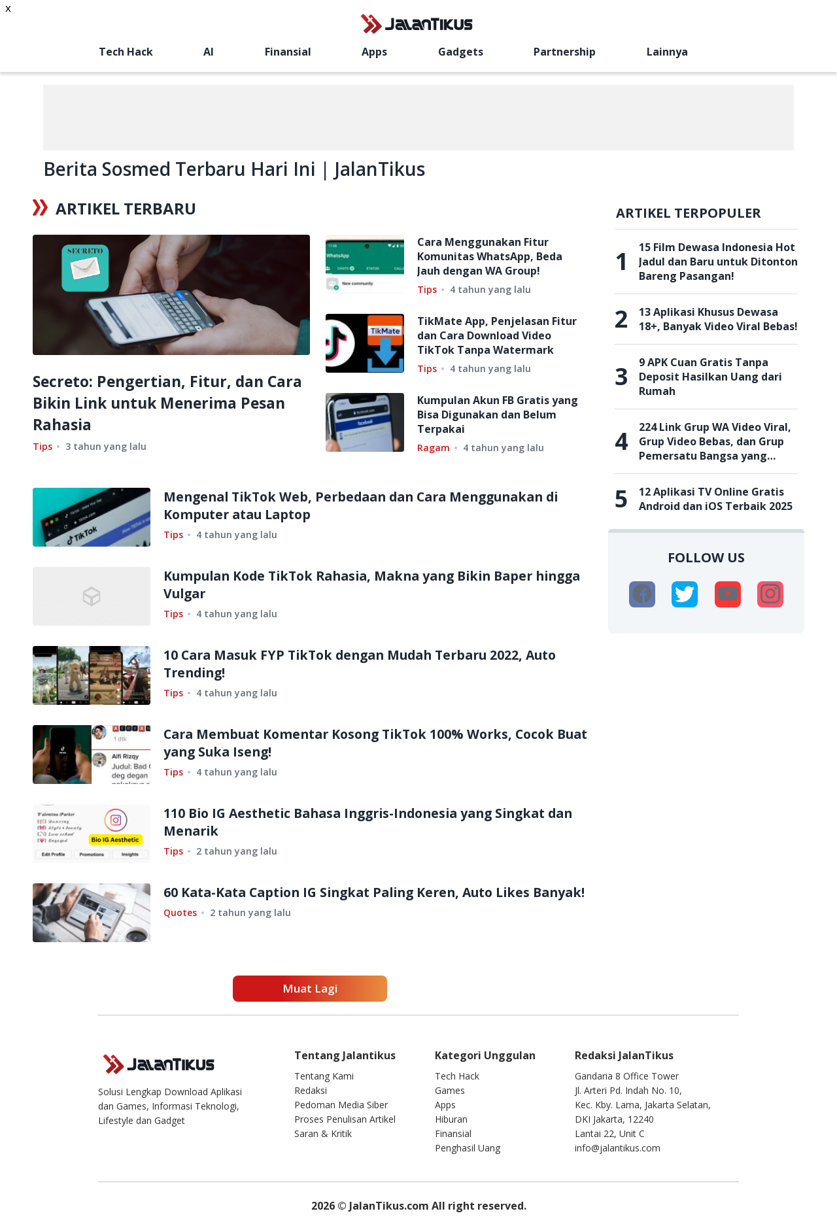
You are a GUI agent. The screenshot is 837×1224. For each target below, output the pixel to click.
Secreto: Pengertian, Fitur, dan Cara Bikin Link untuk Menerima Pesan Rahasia (160, 402)
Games (450, 1090)
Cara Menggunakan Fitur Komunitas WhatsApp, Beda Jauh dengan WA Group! (489, 256)
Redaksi (310, 1090)
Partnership (565, 51)
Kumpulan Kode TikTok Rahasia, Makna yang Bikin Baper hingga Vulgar (357, 584)
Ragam (433, 447)
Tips (42, 446)
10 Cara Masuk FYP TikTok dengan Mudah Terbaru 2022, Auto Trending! (368, 663)
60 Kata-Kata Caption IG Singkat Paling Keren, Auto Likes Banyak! (356, 901)
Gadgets (460, 51)
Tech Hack (126, 51)
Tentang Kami (324, 1076)
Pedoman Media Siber (341, 1104)
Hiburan (451, 1119)
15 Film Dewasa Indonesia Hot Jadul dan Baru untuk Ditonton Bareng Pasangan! (718, 261)
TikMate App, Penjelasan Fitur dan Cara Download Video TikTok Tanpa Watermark (497, 335)
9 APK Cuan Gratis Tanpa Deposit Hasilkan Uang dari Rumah (710, 376)
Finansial (288, 51)
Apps (374, 51)
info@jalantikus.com (617, 1148)
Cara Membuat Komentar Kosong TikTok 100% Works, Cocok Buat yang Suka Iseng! (366, 742)
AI (208, 51)
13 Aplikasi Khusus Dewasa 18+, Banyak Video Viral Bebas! (718, 319)
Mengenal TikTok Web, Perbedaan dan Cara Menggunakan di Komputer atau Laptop (370, 505)
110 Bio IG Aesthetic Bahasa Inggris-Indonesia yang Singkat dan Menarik (364, 822)
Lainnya (667, 51)
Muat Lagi (309, 988)
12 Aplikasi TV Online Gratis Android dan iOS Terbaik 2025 (716, 498)
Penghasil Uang (467, 1148)
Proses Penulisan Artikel (345, 1119)
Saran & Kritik (323, 1133)
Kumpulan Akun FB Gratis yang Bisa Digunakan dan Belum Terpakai (497, 414)
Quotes (180, 930)
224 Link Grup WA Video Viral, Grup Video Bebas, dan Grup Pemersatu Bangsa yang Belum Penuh (715, 441)
